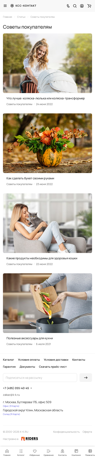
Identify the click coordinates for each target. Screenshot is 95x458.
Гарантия (9, 367)
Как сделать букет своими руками (30, 178)
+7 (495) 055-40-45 (16, 388)
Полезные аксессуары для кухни (29, 338)
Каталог (8, 360)
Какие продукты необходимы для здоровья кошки (41, 258)
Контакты (78, 360)
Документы (27, 367)
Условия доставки (56, 360)
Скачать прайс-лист (53, 367)
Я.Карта (14, 406)
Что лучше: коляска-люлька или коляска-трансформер (45, 98)
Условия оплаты (29, 360)
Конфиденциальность (66, 431)
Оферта (87, 431)
